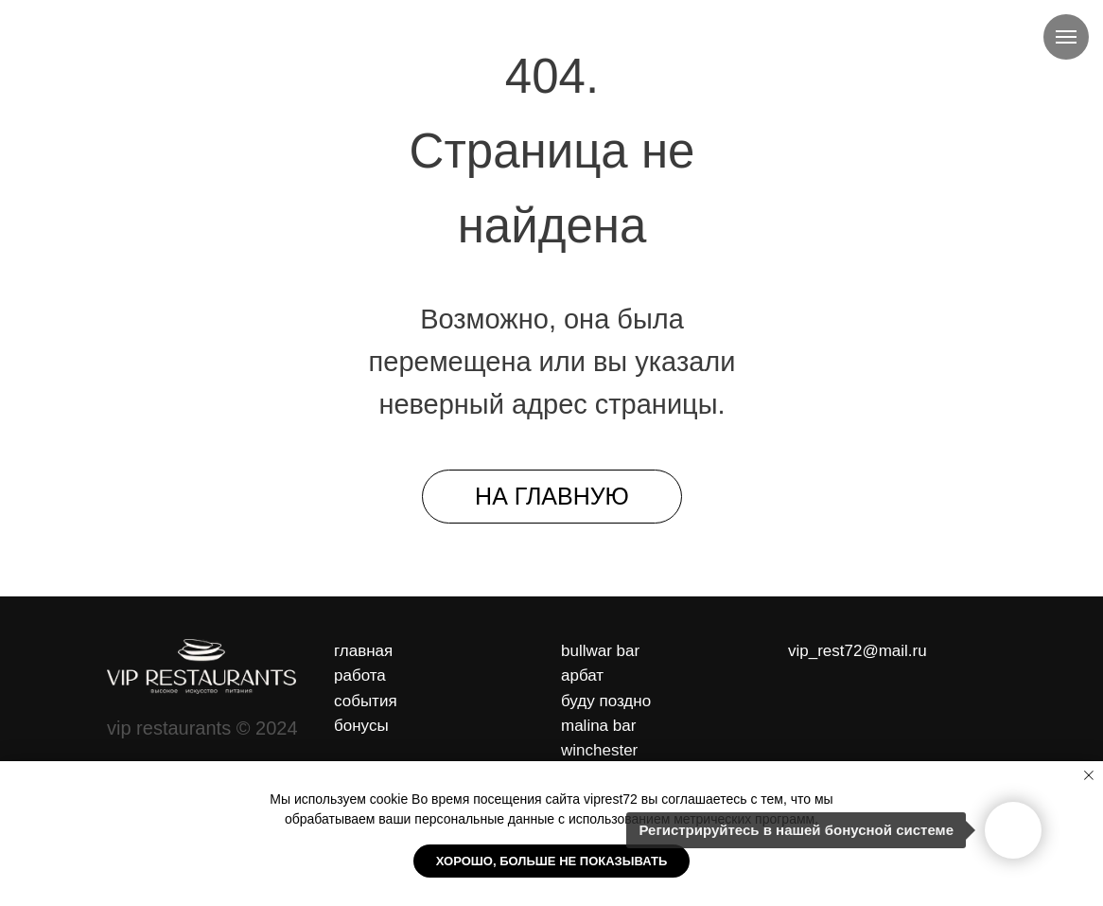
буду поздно (606, 701)
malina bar (598, 726)
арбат (582, 675)
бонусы (361, 726)
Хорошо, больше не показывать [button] (552, 861)
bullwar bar (600, 651)
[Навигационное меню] (1066, 37)
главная (363, 651)
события (365, 701)
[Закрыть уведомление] (1088, 775)
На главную (552, 496)
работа (360, 675)
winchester (599, 750)
